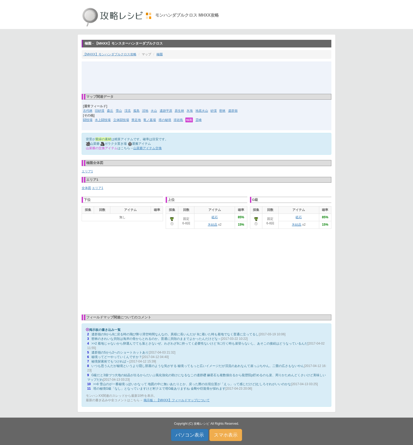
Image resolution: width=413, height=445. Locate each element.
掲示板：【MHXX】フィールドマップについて (177, 400)
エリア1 (87, 171)
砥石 (215, 217)
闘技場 (87, 120)
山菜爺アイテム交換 (147, 148)
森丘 (110, 111)
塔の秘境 (165, 120)
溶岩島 (178, 120)
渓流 (127, 111)
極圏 (159, 54)
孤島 (136, 111)
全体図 (86, 188)
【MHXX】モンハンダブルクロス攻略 (109, 54)
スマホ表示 (226, 435)
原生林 (179, 111)
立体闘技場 (121, 120)
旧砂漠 (99, 111)
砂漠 (213, 111)
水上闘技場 (103, 120)
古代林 (87, 111)
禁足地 (136, 120)
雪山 (119, 111)
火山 (154, 111)
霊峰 (198, 120)
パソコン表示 (189, 435)
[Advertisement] (206, 77)
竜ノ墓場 (149, 120)
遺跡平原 (166, 111)
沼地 (145, 111)
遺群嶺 (233, 111)
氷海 (189, 111)
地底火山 (201, 111)
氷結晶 (212, 224)
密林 (222, 111)
